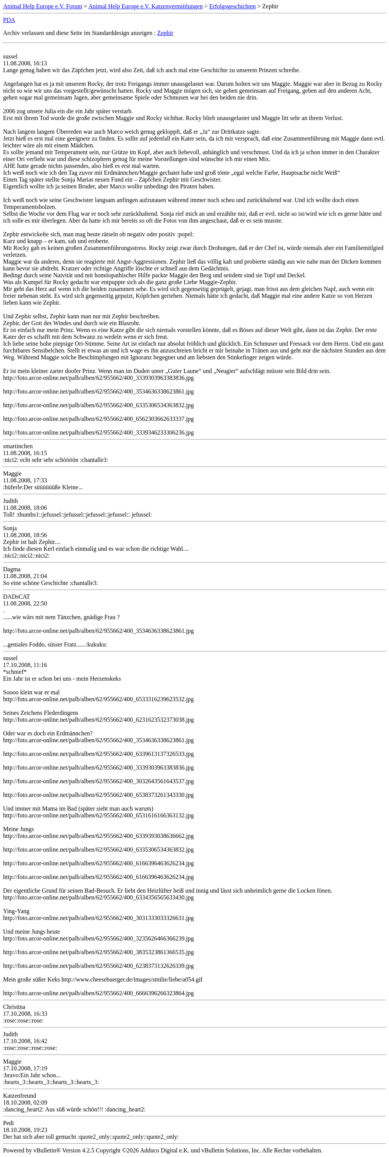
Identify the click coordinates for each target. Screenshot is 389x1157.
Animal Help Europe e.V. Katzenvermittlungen (146, 6)
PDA (9, 20)
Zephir (165, 33)
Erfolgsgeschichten (232, 6)
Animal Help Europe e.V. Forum (42, 6)
